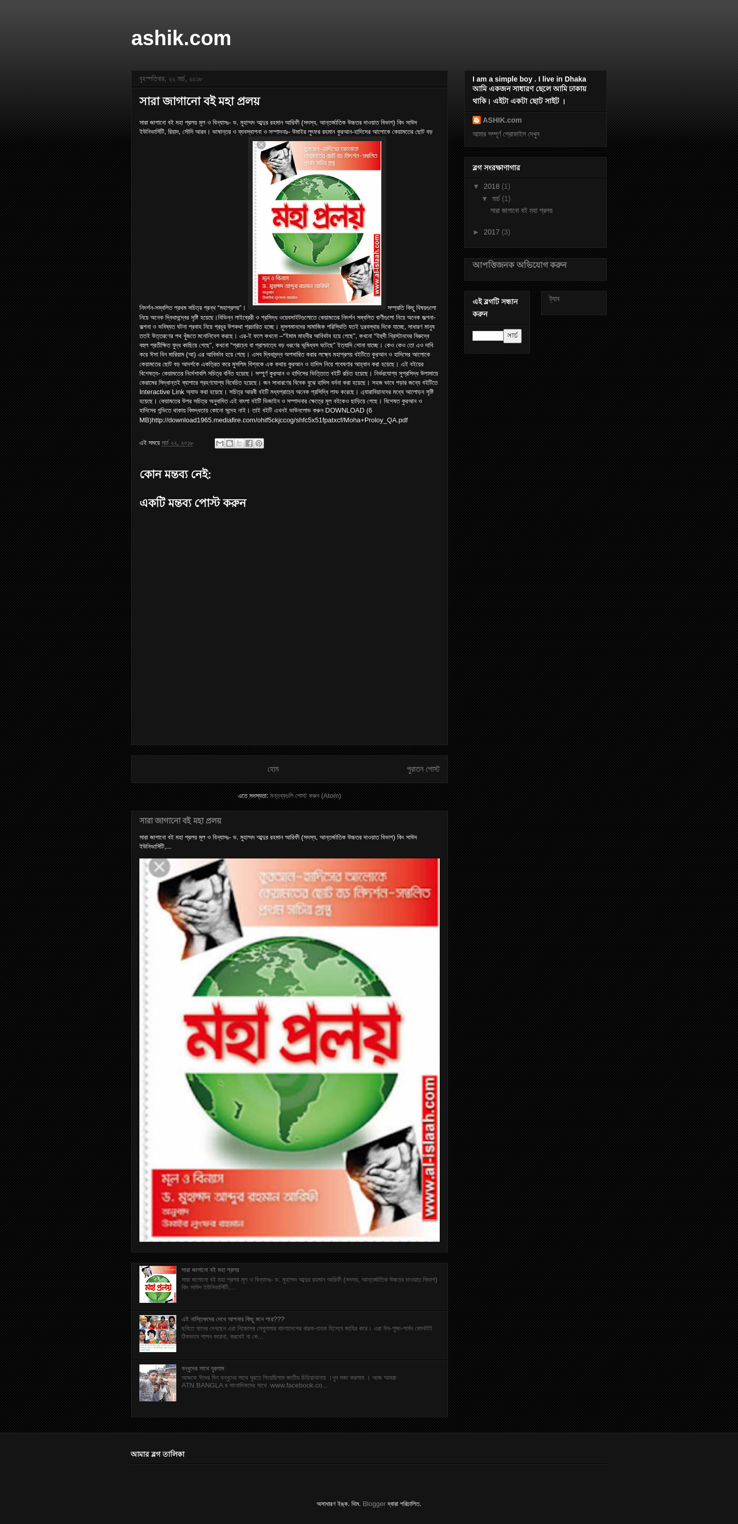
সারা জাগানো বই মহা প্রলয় (180, 820)
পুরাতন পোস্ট (423, 769)
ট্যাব (554, 299)
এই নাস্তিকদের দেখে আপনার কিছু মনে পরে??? (232, 1319)
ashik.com (181, 38)
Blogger (374, 1504)
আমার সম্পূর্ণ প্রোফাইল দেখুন (506, 134)
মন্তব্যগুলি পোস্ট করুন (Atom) (305, 795)
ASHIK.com (502, 120)
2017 (493, 232)
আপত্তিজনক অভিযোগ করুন (520, 264)
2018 (493, 186)
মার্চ (497, 198)
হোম (273, 769)
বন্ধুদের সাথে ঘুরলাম (202, 1368)
